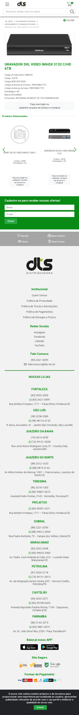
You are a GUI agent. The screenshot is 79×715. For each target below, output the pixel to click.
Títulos (23, 242)
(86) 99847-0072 (39, 491)
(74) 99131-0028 (39, 441)
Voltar (68, 20)
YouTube (39, 345)
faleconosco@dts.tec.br (39, 364)
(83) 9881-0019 (39, 627)
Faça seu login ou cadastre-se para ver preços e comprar (39, 106)
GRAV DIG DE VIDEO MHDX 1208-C (19, 152)
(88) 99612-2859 (39, 531)
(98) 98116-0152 (39, 420)
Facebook (39, 336)
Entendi (40, 707)
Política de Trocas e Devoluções (39, 306)
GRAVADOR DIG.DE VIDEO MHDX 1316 (59, 152)
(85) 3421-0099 (39, 360)
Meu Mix (23, 236)
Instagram (39, 332)
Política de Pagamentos (39, 311)
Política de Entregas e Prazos (39, 317)
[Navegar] (3, 149)
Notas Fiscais (56, 242)
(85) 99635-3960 (39, 553)
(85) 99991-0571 (39, 508)
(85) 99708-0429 (39, 603)
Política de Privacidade (39, 300)
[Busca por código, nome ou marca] (36, 12)
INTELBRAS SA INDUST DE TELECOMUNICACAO (37, 98)
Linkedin (39, 341)
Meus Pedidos (56, 236)
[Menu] (7, 4)
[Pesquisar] (72, 12)
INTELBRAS (16, 95)
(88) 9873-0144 (39, 468)
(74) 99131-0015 (39, 576)
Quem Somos (39, 295)
